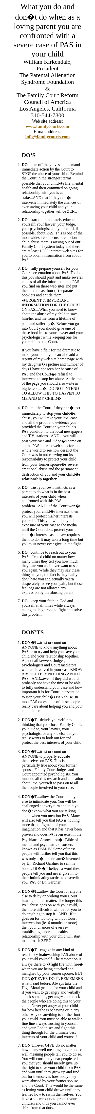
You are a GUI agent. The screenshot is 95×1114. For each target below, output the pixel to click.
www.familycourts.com (47, 126)
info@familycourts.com (47, 136)
